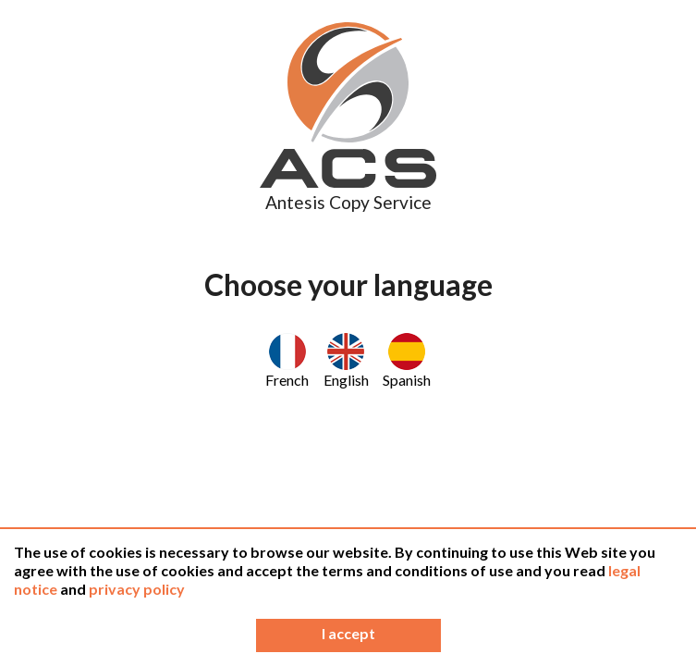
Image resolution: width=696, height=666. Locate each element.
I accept (348, 633)
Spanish (407, 360)
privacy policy (137, 589)
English (346, 360)
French (287, 360)
